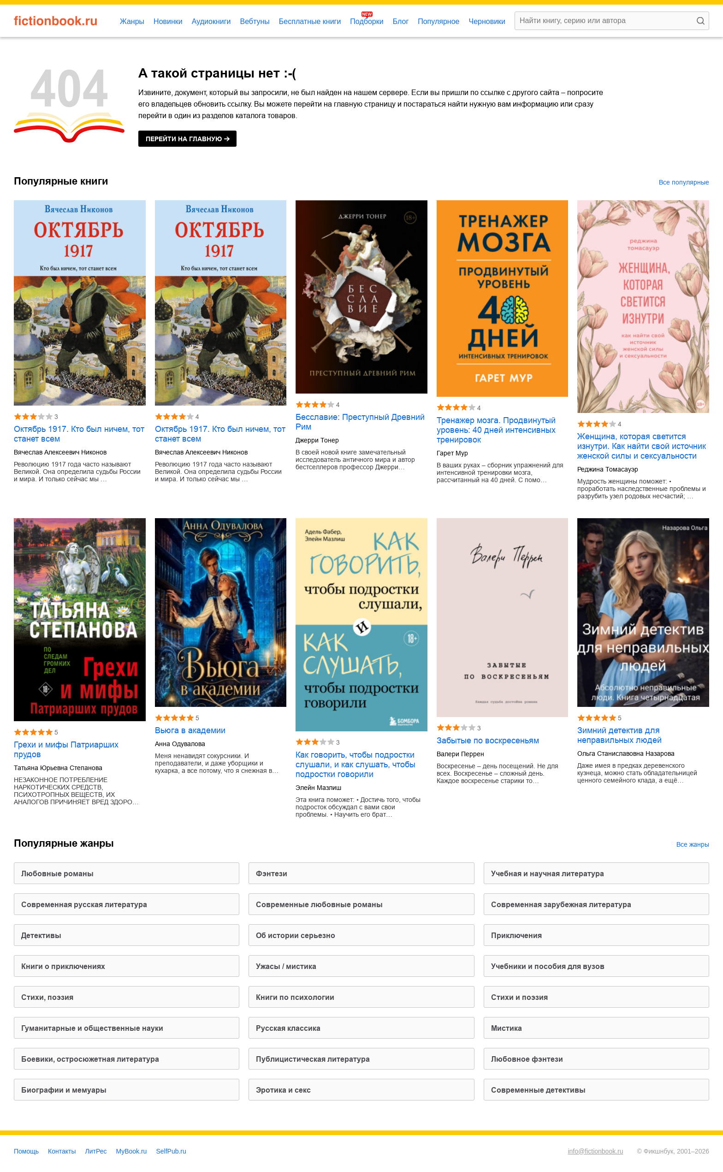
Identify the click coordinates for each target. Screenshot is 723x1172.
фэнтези (271, 874)
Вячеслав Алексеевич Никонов (60, 452)
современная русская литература (84, 905)
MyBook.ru (131, 1151)
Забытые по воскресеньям (488, 740)
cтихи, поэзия (47, 997)
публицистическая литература (313, 1059)
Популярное (438, 21)
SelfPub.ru (171, 1151)
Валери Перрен (460, 754)
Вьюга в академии (190, 730)
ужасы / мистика (286, 966)
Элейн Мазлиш (318, 787)
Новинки (168, 21)
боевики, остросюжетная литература (90, 1059)
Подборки (366, 21)
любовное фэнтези (527, 1059)
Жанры (132, 21)
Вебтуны (254, 21)
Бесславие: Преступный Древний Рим (360, 422)
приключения (516, 935)
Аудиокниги (211, 21)
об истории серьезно (295, 935)
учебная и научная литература (547, 874)
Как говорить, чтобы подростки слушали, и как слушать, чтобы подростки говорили (355, 764)
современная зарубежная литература (561, 905)
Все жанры (692, 844)
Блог (401, 21)
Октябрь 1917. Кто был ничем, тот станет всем (79, 434)
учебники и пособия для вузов (547, 966)
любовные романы (57, 874)
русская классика (288, 1028)
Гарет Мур (452, 453)
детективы (41, 935)
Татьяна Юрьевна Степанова (58, 767)
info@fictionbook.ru (595, 1151)
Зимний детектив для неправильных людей (619, 735)
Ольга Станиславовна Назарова (626, 753)
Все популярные (684, 182)
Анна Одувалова (180, 743)
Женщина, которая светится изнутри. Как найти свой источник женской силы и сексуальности (641, 446)
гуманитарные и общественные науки (92, 1028)
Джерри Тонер (317, 440)
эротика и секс (283, 1090)
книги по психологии (295, 997)
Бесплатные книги (310, 21)
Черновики (486, 21)
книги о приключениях (63, 966)
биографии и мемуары (64, 1090)
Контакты (62, 1151)
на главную (184, 139)
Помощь (26, 1151)
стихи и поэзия (519, 997)
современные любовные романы (319, 905)
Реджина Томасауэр (607, 469)
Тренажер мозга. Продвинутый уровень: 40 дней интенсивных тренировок (496, 430)
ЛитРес (96, 1151)
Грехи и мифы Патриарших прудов (66, 749)
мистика (506, 1028)
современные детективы (538, 1090)
